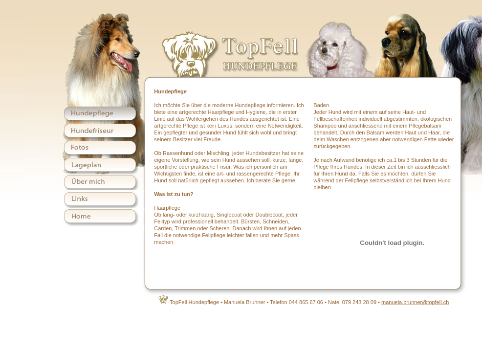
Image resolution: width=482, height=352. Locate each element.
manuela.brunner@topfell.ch (415, 302)
